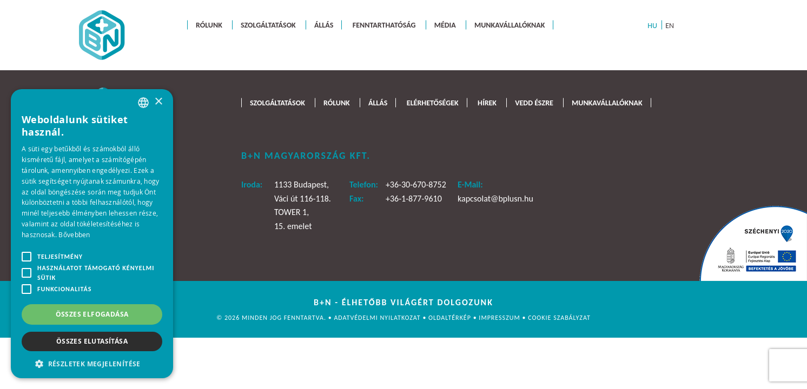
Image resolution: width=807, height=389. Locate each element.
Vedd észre (534, 102)
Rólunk (209, 24)
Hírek (487, 102)
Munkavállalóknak (509, 24)
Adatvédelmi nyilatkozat (378, 317)
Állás (323, 24)
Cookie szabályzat (559, 317)
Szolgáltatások (268, 24)
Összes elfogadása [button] (92, 314)
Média (445, 24)
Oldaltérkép (450, 317)
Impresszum (500, 317)
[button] (92, 362)
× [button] (158, 102)
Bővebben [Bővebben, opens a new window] (74, 234)
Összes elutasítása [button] (92, 341)
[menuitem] (652, 25)
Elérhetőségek (433, 102)
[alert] (92, 233)
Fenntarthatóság (384, 24)
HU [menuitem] (652, 25)
